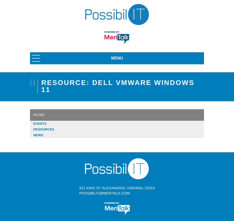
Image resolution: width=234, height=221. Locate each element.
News (38, 135)
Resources (43, 129)
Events (39, 124)
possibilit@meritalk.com (104, 193)
